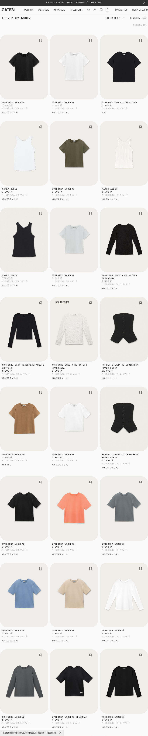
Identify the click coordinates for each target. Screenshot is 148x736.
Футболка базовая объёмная (69, 716)
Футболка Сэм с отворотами (119, 102)
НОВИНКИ (28, 10)
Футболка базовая (13, 102)
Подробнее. (51, 733)
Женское (43, 10)
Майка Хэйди (10, 188)
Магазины (121, 10)
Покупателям (140, 10)
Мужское (59, 10)
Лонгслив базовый (113, 630)
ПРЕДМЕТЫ (76, 10)
